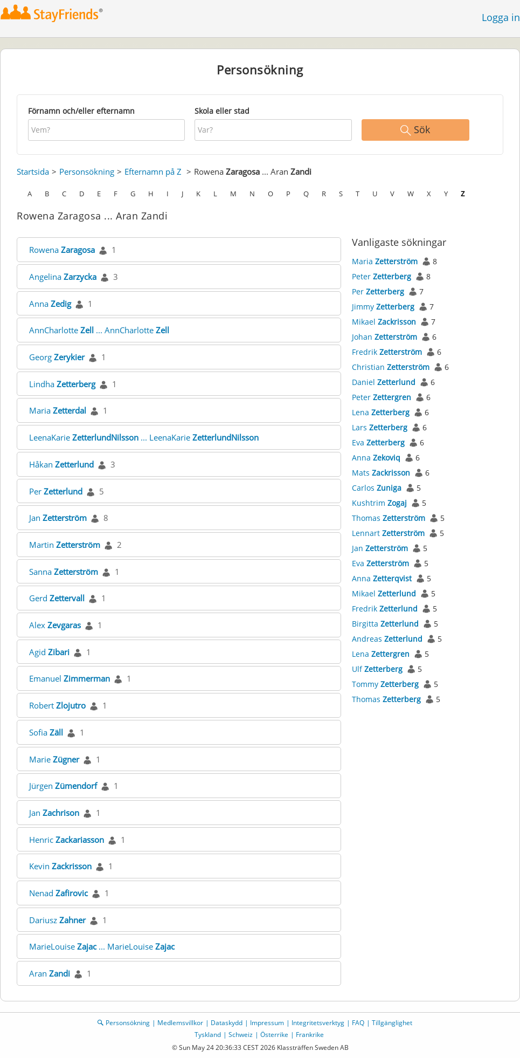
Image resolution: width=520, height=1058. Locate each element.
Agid (49, 652)
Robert (57, 705)
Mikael (384, 322)
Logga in (501, 17)
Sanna (63, 571)
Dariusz (57, 920)
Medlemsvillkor (180, 1022)
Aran (49, 973)
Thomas (388, 518)
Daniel (383, 382)
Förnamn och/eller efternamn (81, 111)
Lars (379, 427)
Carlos (376, 488)
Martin (64, 544)
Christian (390, 367)
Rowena (62, 249)
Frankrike (310, 1034)
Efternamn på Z (153, 171)
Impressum (267, 1022)
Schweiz (240, 1034)
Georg (57, 357)
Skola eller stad (222, 111)
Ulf (377, 669)
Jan (58, 517)
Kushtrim (379, 503)
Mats (381, 473)
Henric (66, 839)
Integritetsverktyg (318, 1022)
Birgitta (385, 624)
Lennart (388, 533)
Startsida (33, 171)
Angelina (62, 276)
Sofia (46, 732)
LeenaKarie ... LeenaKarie (144, 437)
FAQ (358, 1022)
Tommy (385, 684)
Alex (55, 625)
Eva (378, 442)
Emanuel (69, 678)
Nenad (58, 893)
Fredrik (387, 352)
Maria (57, 410)
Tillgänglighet (392, 1022)
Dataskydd (226, 1022)
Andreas (387, 639)
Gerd (57, 598)
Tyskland (208, 1034)
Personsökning (86, 171)
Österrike (274, 1034)
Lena (381, 412)
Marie (54, 759)
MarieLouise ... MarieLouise (102, 946)
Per (55, 491)
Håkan (61, 464)
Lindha (62, 384)
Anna (50, 303)
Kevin (60, 866)
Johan (384, 337)
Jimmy (383, 306)
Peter (381, 276)
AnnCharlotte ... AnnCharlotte (99, 330)
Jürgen (63, 785)
